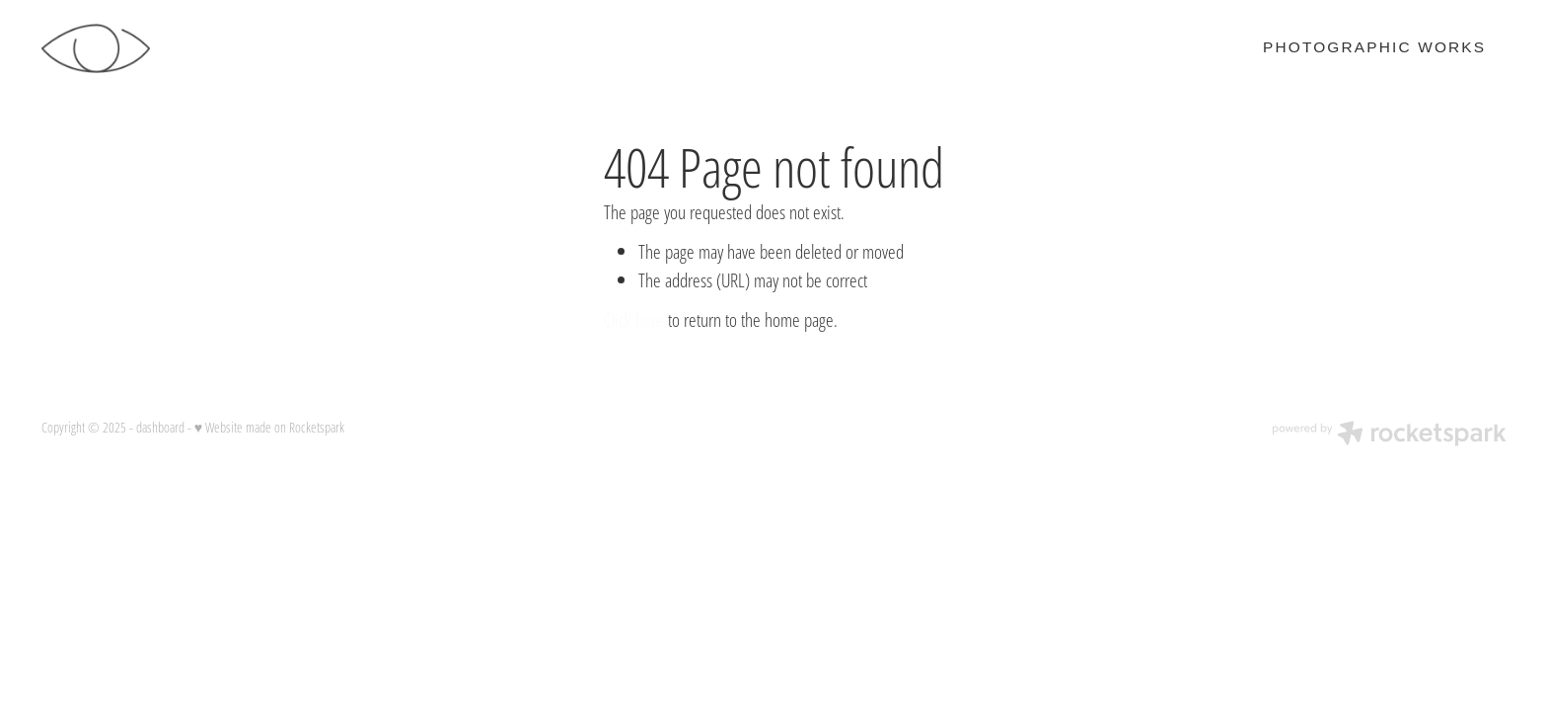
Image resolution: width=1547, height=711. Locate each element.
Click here (634, 319)
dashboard (160, 427)
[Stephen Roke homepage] (187, 48)
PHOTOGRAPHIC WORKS (1374, 47)
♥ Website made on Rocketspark (269, 427)
